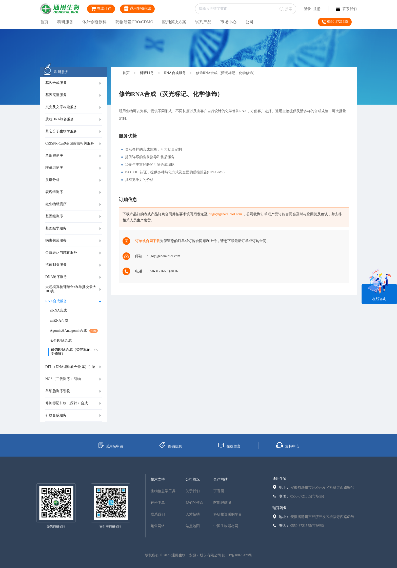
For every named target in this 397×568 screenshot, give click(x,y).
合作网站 (220, 479)
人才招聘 (193, 514)
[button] (73, 83)
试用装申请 (110, 445)
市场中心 (228, 22)
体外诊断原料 (94, 22)
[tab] (73, 83)
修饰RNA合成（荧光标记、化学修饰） (226, 73)
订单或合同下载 (147, 241)
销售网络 (158, 526)
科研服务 (65, 22)
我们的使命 (194, 503)
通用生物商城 (137, 8)
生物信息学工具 (163, 491)
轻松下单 (158, 503)
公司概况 (193, 479)
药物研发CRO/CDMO (134, 22)
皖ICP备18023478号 (237, 555)
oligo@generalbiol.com (225, 214)
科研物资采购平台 (227, 514)
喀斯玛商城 (222, 503)
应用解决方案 (174, 22)
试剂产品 (203, 22)
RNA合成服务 (175, 73)
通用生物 (279, 479)
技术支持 (158, 479)
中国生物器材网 (225, 526)
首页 (44, 22)
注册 (317, 9)
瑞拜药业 (279, 508)
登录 (307, 9)
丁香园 (218, 491)
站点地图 (193, 526)
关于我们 (193, 491)
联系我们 (346, 9)
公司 (249, 22)
